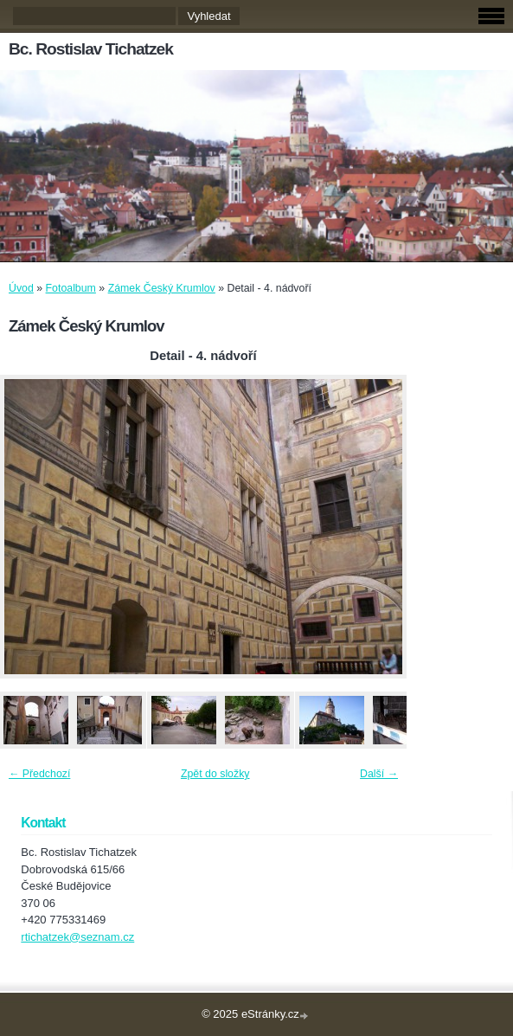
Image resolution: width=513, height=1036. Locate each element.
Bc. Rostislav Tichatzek (91, 49)
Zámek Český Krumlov (161, 288)
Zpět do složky (215, 774)
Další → (379, 774)
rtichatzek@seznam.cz (77, 936)
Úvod (21, 288)
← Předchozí (39, 774)
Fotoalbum (71, 288)
